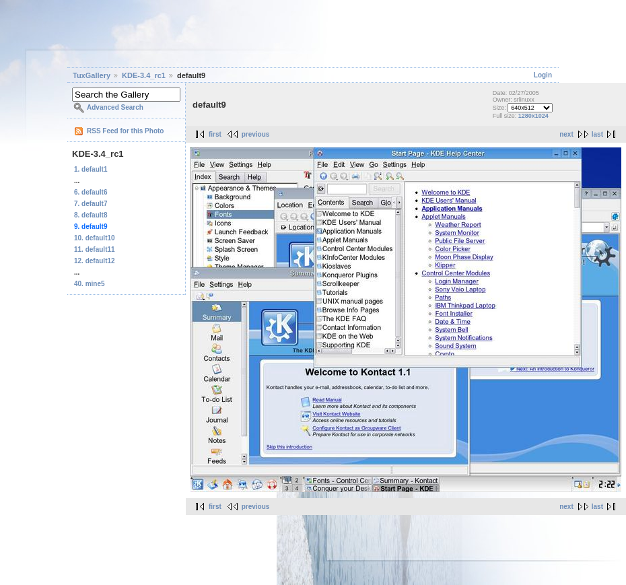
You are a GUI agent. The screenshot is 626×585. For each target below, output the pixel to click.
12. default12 (94, 261)
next (566, 134)
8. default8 (90, 215)
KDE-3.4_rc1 (144, 75)
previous (256, 134)
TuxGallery (91, 75)
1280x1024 (533, 115)
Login (543, 75)
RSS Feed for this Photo (125, 131)
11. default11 (94, 249)
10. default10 (94, 238)
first (215, 134)
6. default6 (90, 192)
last (597, 134)
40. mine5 (89, 283)
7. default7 (90, 203)
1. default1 (90, 169)
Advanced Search (115, 107)
